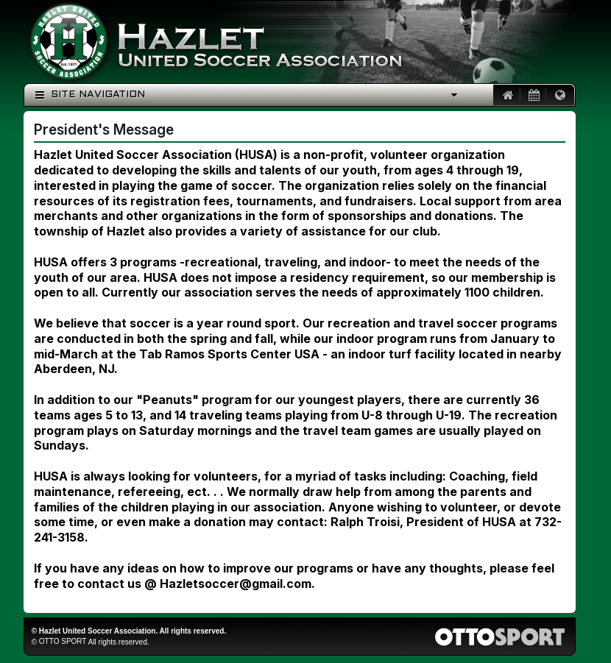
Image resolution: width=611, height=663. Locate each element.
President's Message (104, 129)
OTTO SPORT (63, 641)
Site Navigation (90, 95)
